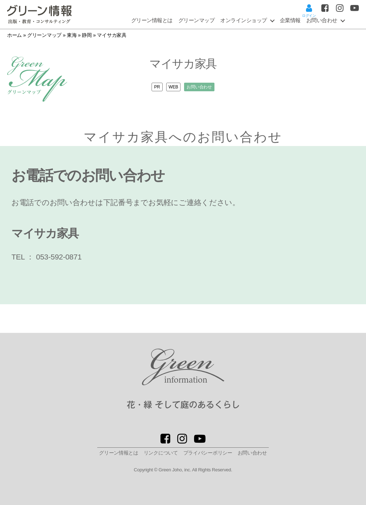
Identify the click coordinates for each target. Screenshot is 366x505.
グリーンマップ (196, 20)
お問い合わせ (201, 86)
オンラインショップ (243, 20)
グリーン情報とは (152, 20)
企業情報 (290, 20)
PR (154, 86)
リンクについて (161, 453)
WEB (173, 86)
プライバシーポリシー (207, 453)
